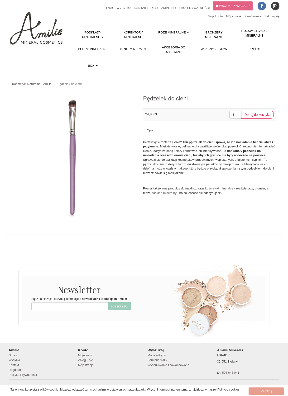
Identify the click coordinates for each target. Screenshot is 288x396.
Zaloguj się (271, 16)
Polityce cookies (228, 389)
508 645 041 (230, 372)
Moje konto (215, 16)
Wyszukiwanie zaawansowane (168, 365)
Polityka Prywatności (190, 8)
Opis (150, 130)
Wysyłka (123, 8)
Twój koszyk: (232, 6)
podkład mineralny (164, 193)
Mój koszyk (233, 16)
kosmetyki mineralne (219, 188)
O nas (109, 8)
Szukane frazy (157, 360)
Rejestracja (86, 365)
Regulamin (160, 8)
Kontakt (141, 8)
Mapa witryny (157, 355)
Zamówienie (253, 16)
